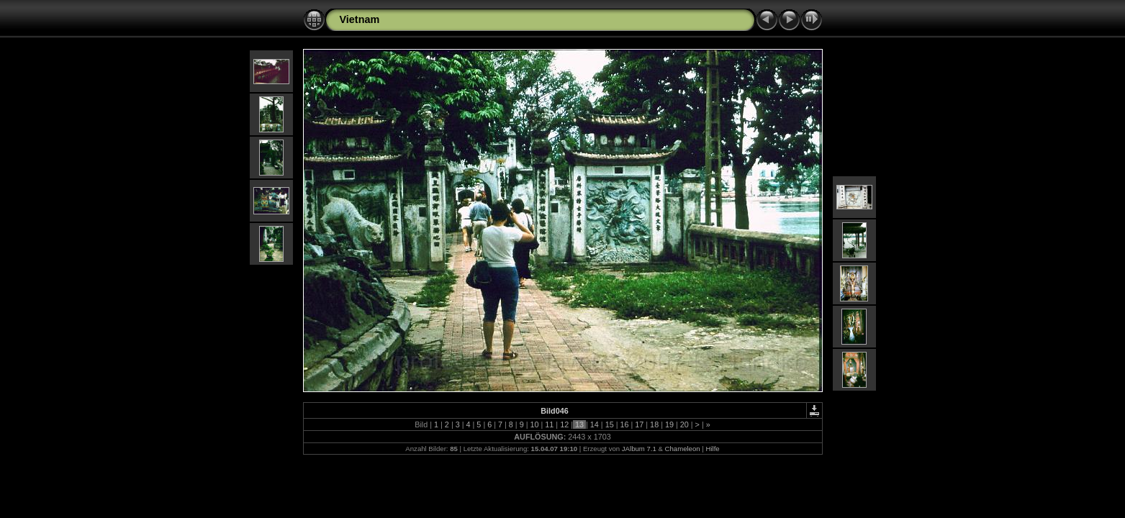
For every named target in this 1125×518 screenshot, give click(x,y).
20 (684, 424)
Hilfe (712, 449)
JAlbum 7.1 (639, 449)
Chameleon (682, 449)
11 (549, 424)
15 (609, 424)
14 (594, 424)
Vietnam (360, 19)
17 (639, 424)
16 (624, 424)
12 (564, 424)
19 (669, 424)
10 (534, 424)
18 (654, 424)
